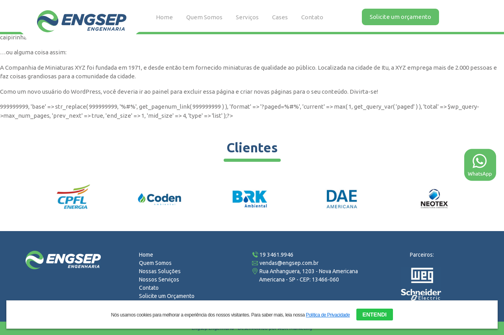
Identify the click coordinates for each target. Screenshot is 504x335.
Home (164, 17)
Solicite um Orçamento (167, 296)
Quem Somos (204, 17)
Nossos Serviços (159, 279)
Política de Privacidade (328, 314)
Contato (312, 17)
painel (160, 91)
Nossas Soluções (160, 271)
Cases (280, 17)
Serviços (247, 17)
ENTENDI (375, 314)
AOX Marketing (295, 328)
